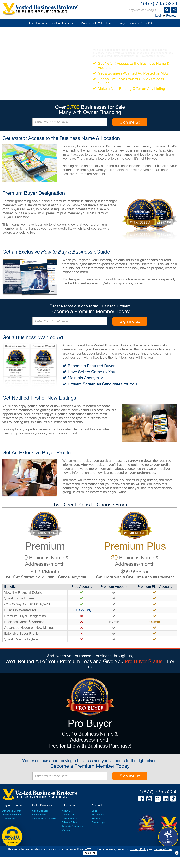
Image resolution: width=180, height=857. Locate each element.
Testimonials (9, 818)
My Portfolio (98, 814)
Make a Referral (91, 23)
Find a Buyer (39, 814)
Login (159, 15)
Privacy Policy (69, 822)
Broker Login (99, 822)
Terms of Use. (163, 849)
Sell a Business (62, 23)
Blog (122, 23)
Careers (66, 830)
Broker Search (70, 818)
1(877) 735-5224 (159, 3)
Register (172, 15)
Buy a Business (38, 23)
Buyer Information (12, 814)
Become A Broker (140, 23)
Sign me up (130, 122)
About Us (67, 810)
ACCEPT (90, 853)
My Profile (97, 818)
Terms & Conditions (72, 826)
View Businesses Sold (44, 818)
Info (108, 23)
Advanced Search (12, 810)
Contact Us (68, 814)
